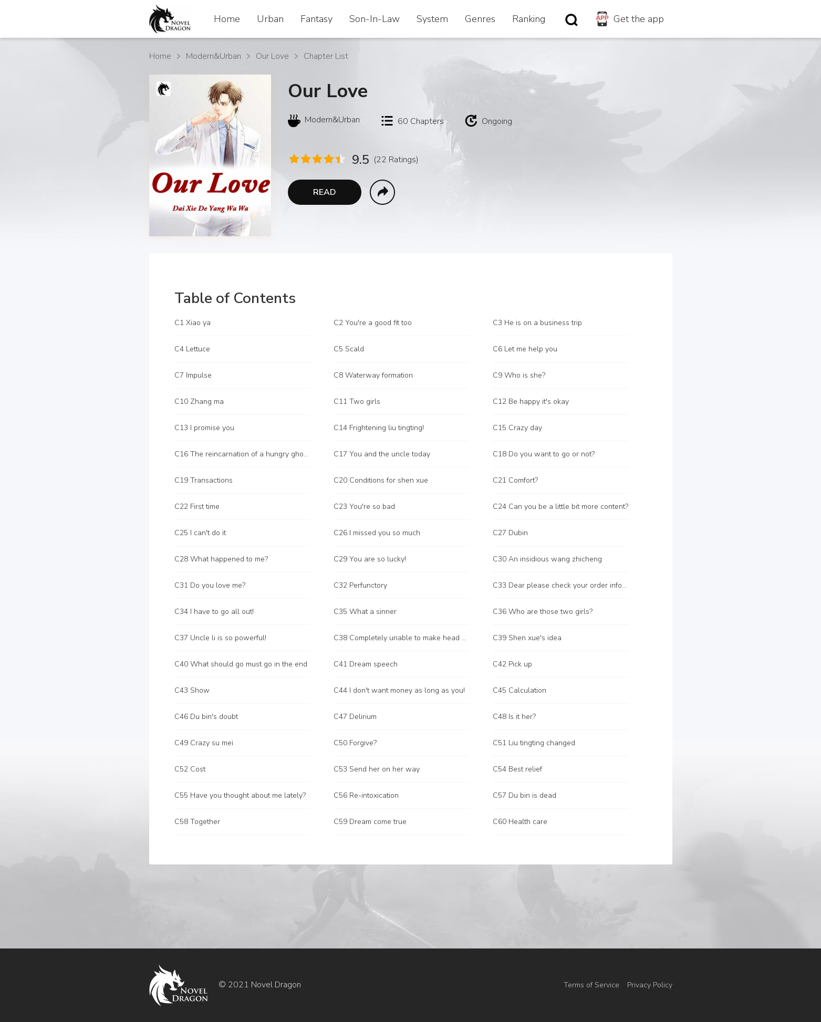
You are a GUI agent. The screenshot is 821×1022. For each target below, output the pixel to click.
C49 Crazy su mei (203, 743)
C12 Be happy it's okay (531, 401)
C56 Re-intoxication (366, 795)
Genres (480, 19)
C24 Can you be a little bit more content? (560, 507)
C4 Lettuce (192, 349)
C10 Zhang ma (199, 401)
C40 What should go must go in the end (240, 664)
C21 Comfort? (515, 480)
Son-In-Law (374, 19)
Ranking (528, 19)
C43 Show (192, 690)
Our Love (272, 56)
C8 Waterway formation (373, 375)
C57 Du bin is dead (524, 795)
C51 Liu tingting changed (534, 743)
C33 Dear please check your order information (560, 585)
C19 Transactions (203, 480)
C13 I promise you (204, 428)
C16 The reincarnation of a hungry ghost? (242, 454)
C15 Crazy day (517, 428)
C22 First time (197, 507)
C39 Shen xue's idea (527, 638)
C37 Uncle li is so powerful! (220, 638)
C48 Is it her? (514, 717)
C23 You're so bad (364, 507)
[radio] (293, 158)
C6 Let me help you (525, 349)
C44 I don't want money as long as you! (399, 690)
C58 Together (197, 822)
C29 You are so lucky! (370, 559)
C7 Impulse (193, 375)
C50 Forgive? (355, 743)
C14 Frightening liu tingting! (379, 428)
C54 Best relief (517, 769)
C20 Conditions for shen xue (381, 480)
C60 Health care (520, 822)
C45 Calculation (519, 690)
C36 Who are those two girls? (543, 612)
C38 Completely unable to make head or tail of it (401, 638)
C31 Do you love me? (209, 585)
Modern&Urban (213, 56)
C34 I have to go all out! (214, 612)
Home (227, 19)
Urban (270, 19)
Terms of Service (591, 985)
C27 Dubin (510, 533)
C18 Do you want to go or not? (544, 454)
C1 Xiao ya (192, 323)
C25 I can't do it (200, 533)
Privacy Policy (649, 985)
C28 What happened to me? (221, 559)
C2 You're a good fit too (373, 323)
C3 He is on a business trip (537, 323)
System (432, 19)
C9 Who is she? (519, 375)
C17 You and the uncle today (382, 454)
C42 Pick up (512, 664)
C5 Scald (349, 349)
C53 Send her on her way (377, 769)
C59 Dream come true (370, 822)
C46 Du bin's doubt (206, 717)
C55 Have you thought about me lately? (240, 795)
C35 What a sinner (365, 612)
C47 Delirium (355, 717)
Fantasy (316, 19)
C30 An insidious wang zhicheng (547, 559)
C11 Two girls (357, 401)
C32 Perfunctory (360, 585)
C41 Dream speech (366, 664)
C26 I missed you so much (377, 533)
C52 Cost (189, 769)
